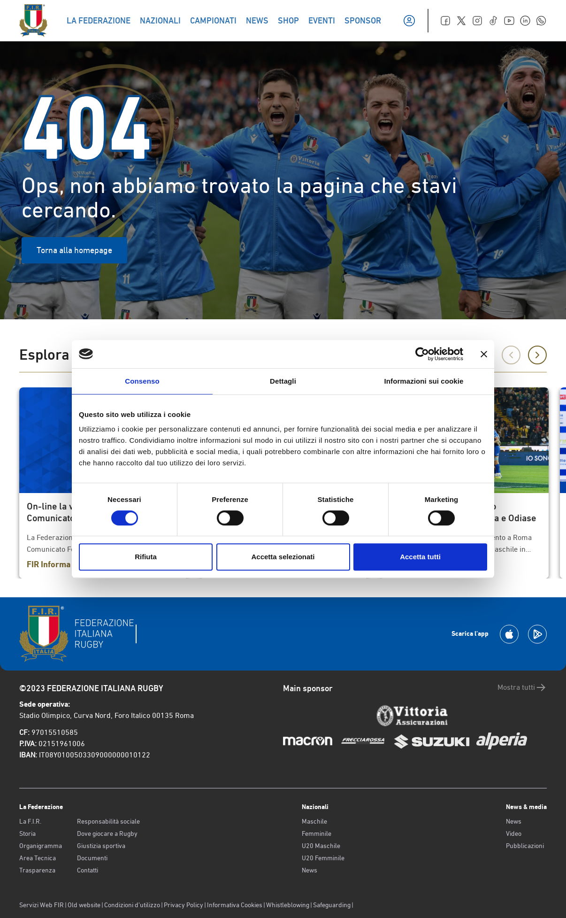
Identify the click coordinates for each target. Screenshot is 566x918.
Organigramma (40, 845)
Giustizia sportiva (101, 845)
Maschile (314, 821)
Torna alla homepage (74, 250)
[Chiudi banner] (484, 354)
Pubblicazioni (525, 845)
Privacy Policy (183, 905)
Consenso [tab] (142, 381)
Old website (84, 905)
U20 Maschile (321, 845)
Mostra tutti (522, 687)
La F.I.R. (30, 821)
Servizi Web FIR (41, 905)
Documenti (92, 858)
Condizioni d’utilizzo (132, 905)
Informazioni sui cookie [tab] (424, 381)
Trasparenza (37, 870)
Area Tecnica (37, 858)
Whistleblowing (287, 905)
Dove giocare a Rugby (107, 833)
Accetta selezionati (282, 557)
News (309, 870)
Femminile (316, 833)
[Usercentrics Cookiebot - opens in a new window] (422, 354)
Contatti (87, 870)
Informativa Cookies (234, 905)
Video (513, 833)
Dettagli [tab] (283, 381)
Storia (27, 833)
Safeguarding (332, 905)
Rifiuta (146, 557)
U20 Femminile (323, 858)
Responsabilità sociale (108, 821)
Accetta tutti (420, 557)
